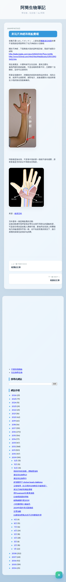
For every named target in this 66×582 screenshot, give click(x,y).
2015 (14, 435)
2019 (14, 421)
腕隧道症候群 (46, 41)
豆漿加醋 (17, 511)
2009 (14, 457)
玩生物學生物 (16, 372)
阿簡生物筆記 (33, 7)
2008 (14, 553)
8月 (15, 523)
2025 (14, 399)
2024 (14, 402)
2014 (14, 439)
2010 (14, 454)
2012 (14, 446)
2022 (14, 410)
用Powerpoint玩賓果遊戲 (24, 493)
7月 (15, 527)
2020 (14, 417)
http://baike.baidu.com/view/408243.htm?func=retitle (31, 54)
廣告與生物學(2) (20, 475)
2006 (14, 560)
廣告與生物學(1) (20, 478)
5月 (15, 534)
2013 (14, 443)
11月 (15, 464)
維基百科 (18, 213)
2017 (14, 428)
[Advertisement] (23, 315)
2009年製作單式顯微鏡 (23, 508)
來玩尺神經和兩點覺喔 (25, 34)
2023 (14, 406)
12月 (16, 460)
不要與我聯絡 (16, 369)
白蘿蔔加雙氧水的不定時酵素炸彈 (28, 515)
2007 (14, 557)
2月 (15, 545)
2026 (14, 395)
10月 (16, 468)
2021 (14, 413)
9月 (15, 519)
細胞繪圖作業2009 (21, 500)
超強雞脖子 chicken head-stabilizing (28, 482)
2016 (14, 432)
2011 (14, 450)
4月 (15, 538)
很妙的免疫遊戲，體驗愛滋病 (26, 471)
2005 (14, 564)
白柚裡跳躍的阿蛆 (21, 496)
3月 (15, 541)
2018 (14, 424)
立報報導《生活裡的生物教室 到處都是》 (30, 486)
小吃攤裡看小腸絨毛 (22, 504)
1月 (15, 549)
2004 (14, 568)
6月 (15, 530)
